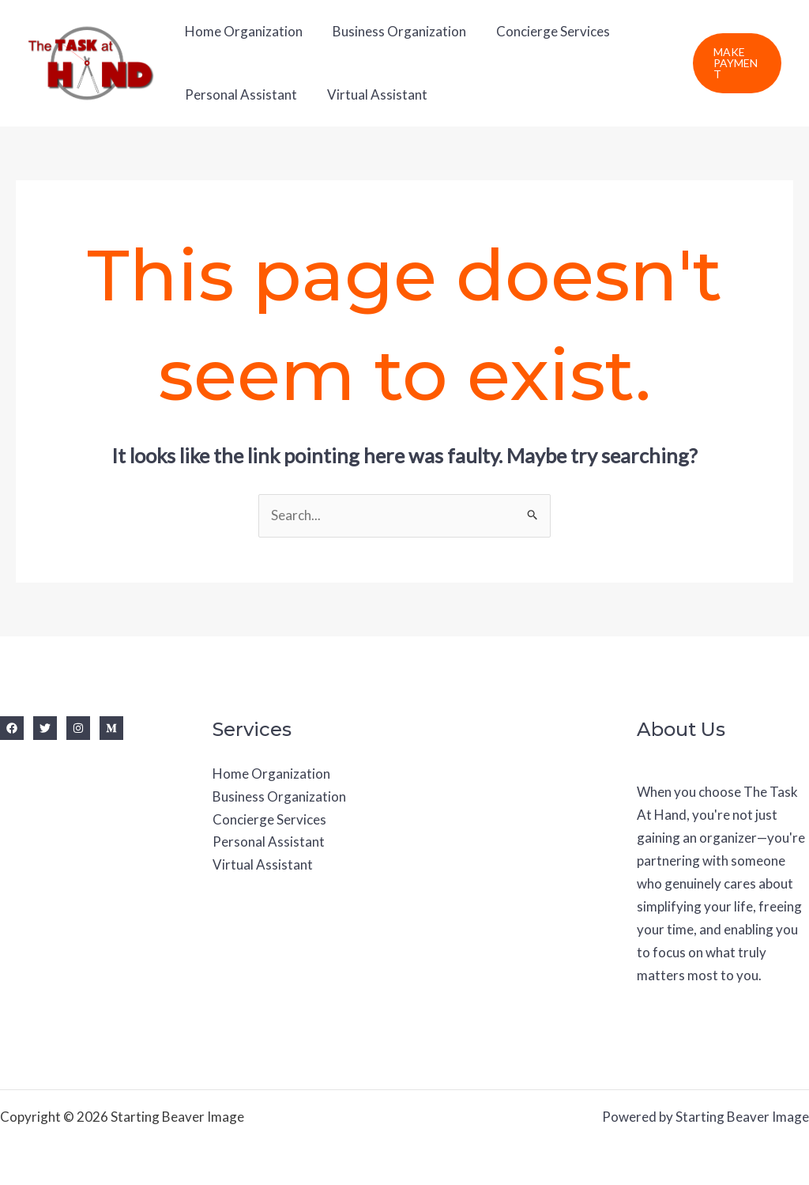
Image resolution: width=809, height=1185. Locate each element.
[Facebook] (12, 728)
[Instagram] (78, 728)
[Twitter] (45, 728)
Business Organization (394, 31)
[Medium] (111, 728)
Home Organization (242, 31)
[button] (736, 63)
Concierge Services (545, 31)
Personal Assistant (239, 94)
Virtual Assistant (372, 94)
